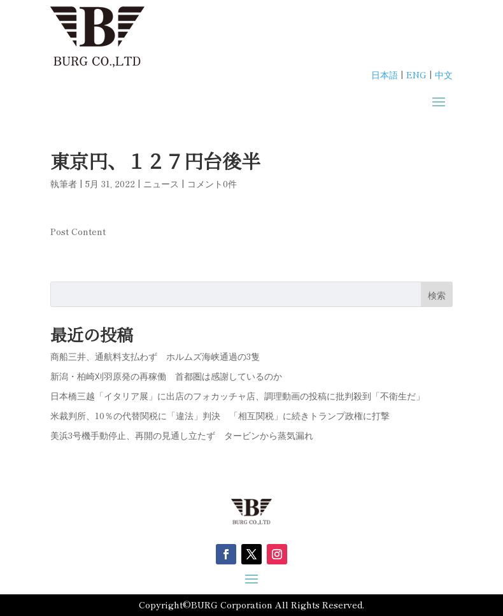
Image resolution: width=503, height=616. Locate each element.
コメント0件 (212, 183)
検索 (437, 295)
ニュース (161, 183)
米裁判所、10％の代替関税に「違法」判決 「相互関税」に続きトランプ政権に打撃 (220, 415)
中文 (444, 74)
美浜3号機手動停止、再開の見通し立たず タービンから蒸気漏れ (186, 435)
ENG (416, 74)
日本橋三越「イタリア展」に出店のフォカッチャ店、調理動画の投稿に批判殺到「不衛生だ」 (237, 395)
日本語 (384, 74)
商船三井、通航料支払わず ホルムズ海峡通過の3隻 (155, 356)
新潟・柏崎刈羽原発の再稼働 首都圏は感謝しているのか (166, 375)
